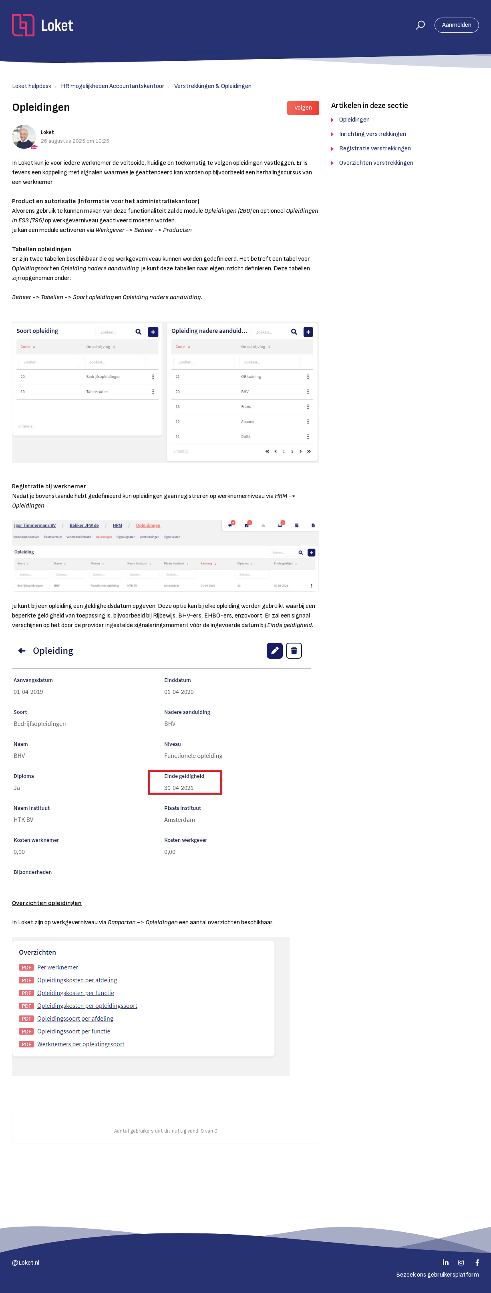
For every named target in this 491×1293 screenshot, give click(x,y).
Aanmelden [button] (456, 25)
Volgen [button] (303, 108)
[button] (416, 25)
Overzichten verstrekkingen (376, 163)
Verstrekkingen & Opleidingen (213, 86)
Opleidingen (354, 120)
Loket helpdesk (31, 86)
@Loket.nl (25, 1263)
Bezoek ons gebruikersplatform (437, 1275)
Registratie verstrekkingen (375, 148)
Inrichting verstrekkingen (372, 134)
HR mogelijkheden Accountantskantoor (113, 86)
